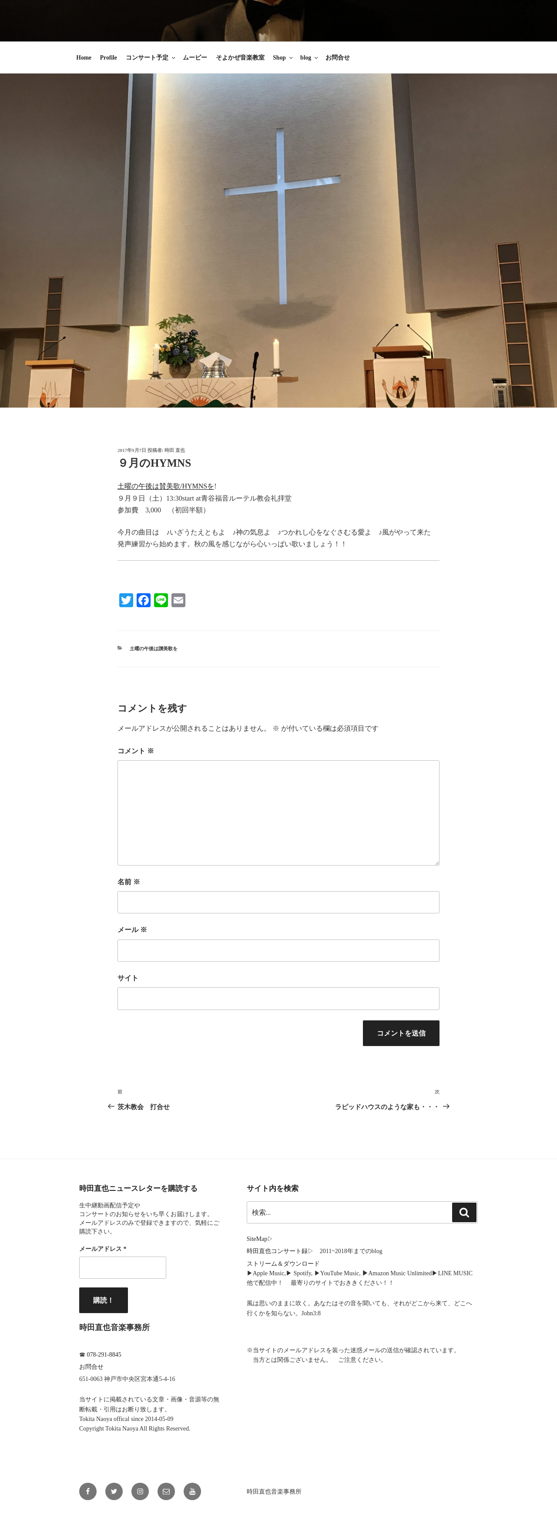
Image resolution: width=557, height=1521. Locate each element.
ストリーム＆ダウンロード (283, 1263)
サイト (127, 978)
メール (132, 929)
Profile (108, 57)
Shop (283, 57)
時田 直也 (174, 450)
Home (83, 57)
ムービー (195, 57)
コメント (135, 751)
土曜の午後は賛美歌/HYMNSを (165, 486)
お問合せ (337, 57)
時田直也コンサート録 (277, 1251)
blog (309, 57)
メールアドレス (103, 1249)
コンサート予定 (151, 57)
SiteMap (257, 1239)
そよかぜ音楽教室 (240, 57)
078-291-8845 (104, 1354)
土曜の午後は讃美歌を (154, 648)
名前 (128, 882)
